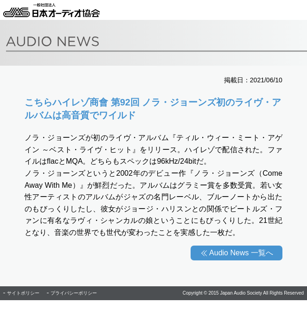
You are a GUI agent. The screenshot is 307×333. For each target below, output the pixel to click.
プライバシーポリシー (74, 293)
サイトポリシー (23, 293)
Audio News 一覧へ (241, 253)
